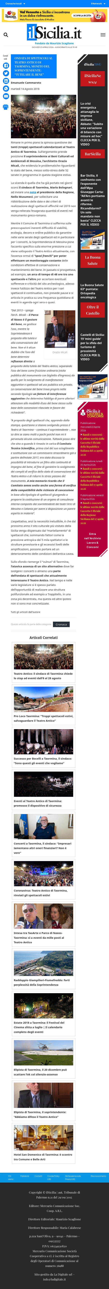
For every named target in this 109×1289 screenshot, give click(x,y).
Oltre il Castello (92, 309)
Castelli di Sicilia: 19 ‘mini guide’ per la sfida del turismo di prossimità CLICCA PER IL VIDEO (92, 347)
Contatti (38, 1176)
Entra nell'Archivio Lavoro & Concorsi (92, 540)
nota (33, 192)
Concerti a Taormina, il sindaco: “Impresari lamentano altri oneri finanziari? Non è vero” (42, 848)
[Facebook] (6, 66)
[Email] (6, 96)
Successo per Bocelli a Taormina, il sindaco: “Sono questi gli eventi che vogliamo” (43, 761)
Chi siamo (10, 1177)
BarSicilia (93, 153)
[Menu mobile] (103, 34)
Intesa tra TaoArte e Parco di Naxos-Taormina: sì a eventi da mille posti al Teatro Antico (39, 937)
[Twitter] (6, 73)
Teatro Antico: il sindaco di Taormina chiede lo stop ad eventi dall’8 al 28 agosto (43, 676)
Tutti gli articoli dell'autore (25, 612)
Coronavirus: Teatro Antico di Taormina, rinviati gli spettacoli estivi (41, 893)
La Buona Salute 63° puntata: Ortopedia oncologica (92, 291)
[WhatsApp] (6, 88)
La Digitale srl (63, 1274)
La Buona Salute (92, 260)
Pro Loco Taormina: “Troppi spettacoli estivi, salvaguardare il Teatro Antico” (43, 718)
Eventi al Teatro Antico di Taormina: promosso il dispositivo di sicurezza (38, 803)
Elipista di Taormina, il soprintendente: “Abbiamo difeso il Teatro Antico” (40, 1114)
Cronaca (61, 624)
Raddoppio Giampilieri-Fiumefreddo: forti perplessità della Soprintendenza (42, 982)
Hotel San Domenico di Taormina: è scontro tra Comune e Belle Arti (43, 1157)
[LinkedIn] (6, 81)
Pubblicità (24, 1176)
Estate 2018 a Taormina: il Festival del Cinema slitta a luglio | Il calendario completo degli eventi (39, 1027)
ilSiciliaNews (92, 78)
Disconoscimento (98, 1176)
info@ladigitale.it (54, 1279)
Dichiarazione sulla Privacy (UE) (73, 1177)
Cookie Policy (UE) (53, 1177)
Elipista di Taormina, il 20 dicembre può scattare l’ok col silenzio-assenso (40, 1072)
